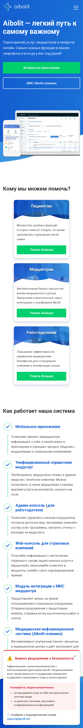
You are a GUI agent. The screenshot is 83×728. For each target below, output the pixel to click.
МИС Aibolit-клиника (42, 83)
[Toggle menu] (76, 8)
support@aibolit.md (18, 720)
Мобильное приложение (42, 68)
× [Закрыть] (74, 657)
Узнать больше (41, 250)
